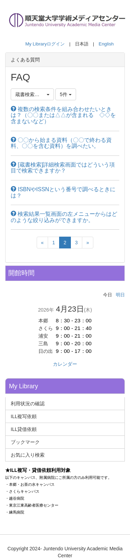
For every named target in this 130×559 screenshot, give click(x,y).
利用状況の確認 (28, 403)
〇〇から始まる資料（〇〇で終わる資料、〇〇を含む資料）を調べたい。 (61, 143)
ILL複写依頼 (24, 416)
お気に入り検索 (28, 455)
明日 (120, 294)
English (106, 43)
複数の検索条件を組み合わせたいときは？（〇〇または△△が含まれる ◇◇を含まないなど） (63, 115)
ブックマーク (25, 442)
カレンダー (65, 364)
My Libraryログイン (45, 43)
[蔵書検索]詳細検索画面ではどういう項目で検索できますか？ (63, 168)
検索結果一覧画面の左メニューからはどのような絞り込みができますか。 (64, 217)
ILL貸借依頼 (24, 429)
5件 (66, 94)
